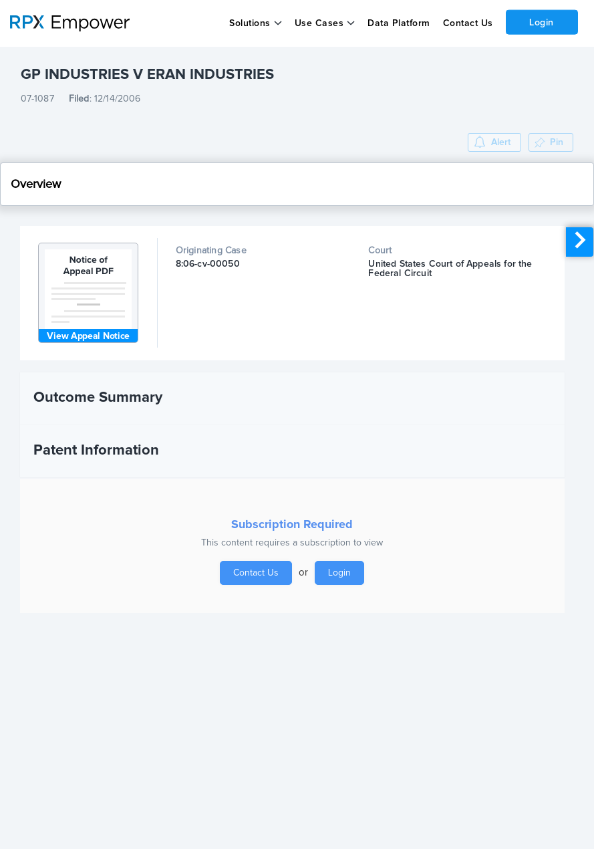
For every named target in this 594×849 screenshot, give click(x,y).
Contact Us (467, 23)
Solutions (250, 23)
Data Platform (398, 23)
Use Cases (319, 23)
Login (541, 22)
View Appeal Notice (88, 336)
